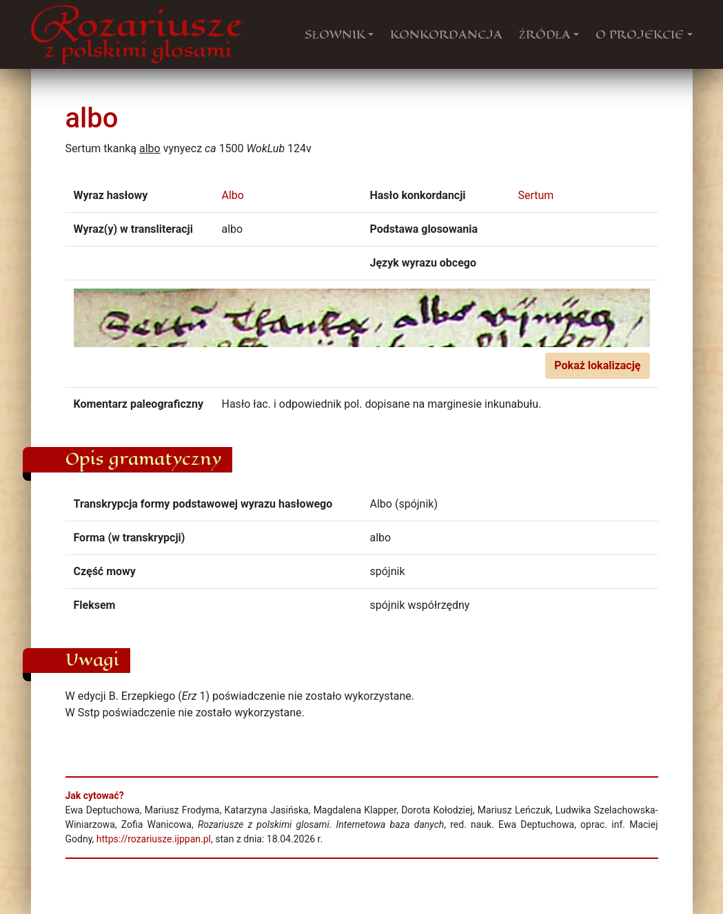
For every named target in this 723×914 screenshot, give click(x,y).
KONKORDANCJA (446, 34)
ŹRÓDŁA (545, 34)
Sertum (536, 195)
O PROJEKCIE (639, 34)
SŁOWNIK (335, 34)
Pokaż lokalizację (597, 365)
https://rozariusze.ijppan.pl (153, 838)
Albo (233, 195)
